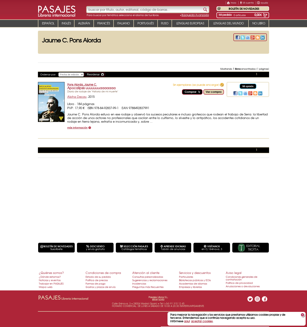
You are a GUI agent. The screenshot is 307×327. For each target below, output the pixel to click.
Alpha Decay (76, 96)
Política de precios (97, 280)
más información (77, 127)
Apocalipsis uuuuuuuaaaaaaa (91, 88)
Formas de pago (95, 283)
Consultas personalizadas (147, 276)
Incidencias (139, 283)
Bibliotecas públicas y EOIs (195, 280)
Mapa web (46, 287)
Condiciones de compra (103, 273)
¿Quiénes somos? (51, 273)
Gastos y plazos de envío (101, 287)
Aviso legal (234, 273)
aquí (187, 321)
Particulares (186, 276)
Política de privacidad (239, 283)
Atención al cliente (145, 273)
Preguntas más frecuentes (147, 287)
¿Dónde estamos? (50, 276)
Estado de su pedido (98, 276)
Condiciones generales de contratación (241, 278)
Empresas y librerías (190, 287)
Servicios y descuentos (195, 273)
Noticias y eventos (49, 280)
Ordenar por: (48, 74)
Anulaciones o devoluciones (243, 286)
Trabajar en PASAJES (51, 283)
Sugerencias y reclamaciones (149, 280)
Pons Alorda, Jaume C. (82, 84)
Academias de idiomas (193, 283)
